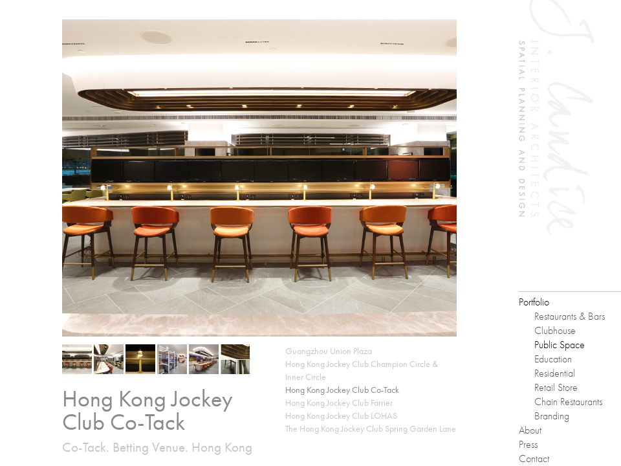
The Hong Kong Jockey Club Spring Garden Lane (370, 428)
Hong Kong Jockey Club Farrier (339, 402)
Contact (534, 458)
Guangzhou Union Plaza (328, 351)
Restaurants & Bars (569, 316)
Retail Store (556, 387)
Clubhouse (555, 330)
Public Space (559, 344)
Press (528, 444)
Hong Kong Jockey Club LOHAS (341, 415)
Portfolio (534, 302)
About (530, 430)
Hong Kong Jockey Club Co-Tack (342, 389)
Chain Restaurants (568, 401)
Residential (554, 373)
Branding (551, 416)
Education (553, 359)
